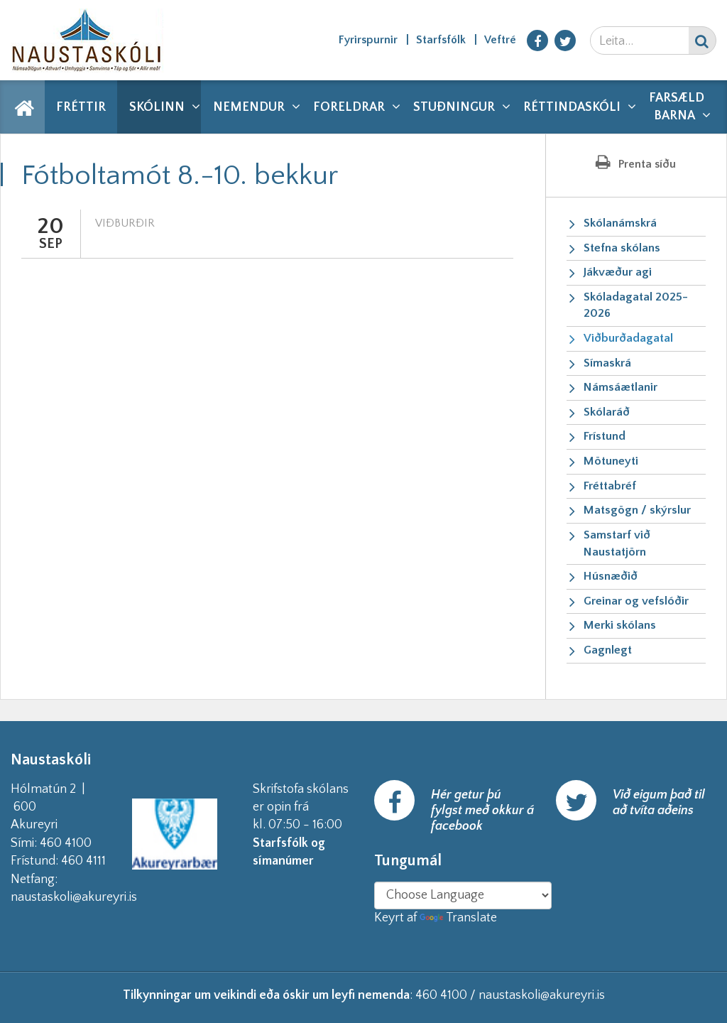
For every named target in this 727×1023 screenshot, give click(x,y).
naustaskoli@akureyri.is (96, 897)
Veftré (500, 39)
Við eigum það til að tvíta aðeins (659, 803)
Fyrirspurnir (368, 39)
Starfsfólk (441, 39)
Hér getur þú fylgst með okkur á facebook (482, 810)
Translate (458, 918)
